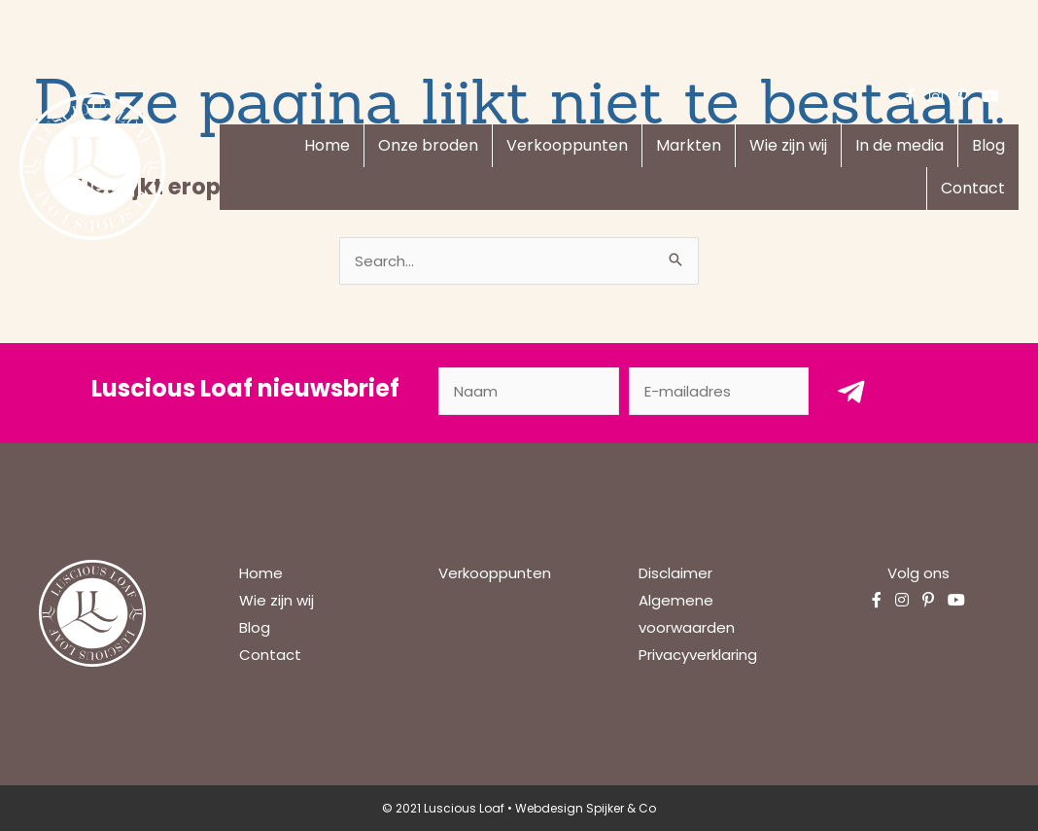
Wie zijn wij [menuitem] (788, 145)
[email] (719, 391)
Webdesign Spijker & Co (585, 808)
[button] (851, 391)
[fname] (528, 391)
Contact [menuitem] (973, 188)
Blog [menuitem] (988, 145)
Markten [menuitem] (688, 145)
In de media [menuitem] (899, 145)
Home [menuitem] (327, 145)
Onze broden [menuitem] (428, 145)
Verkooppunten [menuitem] (567, 145)
